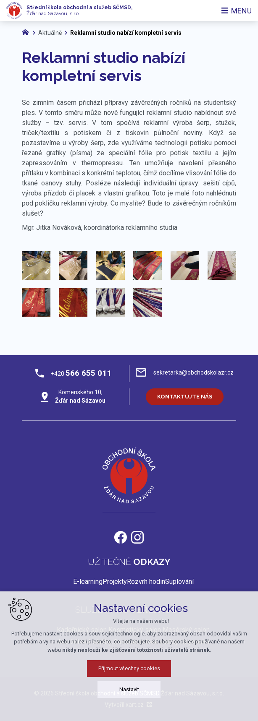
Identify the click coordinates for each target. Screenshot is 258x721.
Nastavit (129, 689)
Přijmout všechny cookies (129, 668)
